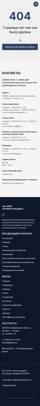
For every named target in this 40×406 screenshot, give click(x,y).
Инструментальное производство (18, 262)
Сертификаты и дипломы (13, 317)
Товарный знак (9, 385)
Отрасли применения (12, 305)
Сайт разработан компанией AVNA (20, 398)
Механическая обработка (14, 250)
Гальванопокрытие (11, 266)
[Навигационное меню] (36, 4)
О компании (7, 297)
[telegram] (3, 214)
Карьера (6, 313)
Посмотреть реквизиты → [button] (13, 183)
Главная (6, 281)
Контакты (6, 301)
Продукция (7, 238)
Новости (6, 309)
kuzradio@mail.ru (9, 343)
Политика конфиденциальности (16, 380)
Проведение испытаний (13, 270)
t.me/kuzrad (7, 174)
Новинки (6, 242)
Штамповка (7, 254)
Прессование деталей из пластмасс (19, 258)
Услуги (5, 246)
